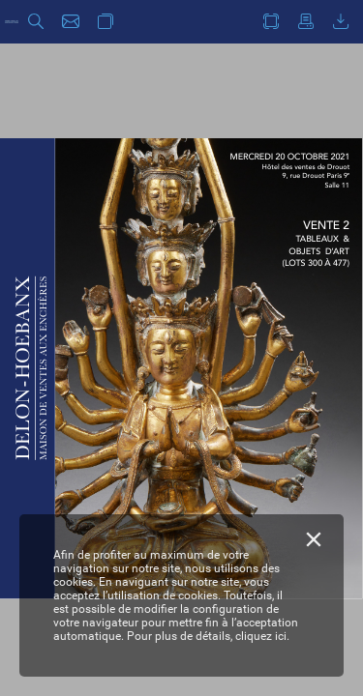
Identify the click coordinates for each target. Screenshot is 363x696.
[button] (35, 22)
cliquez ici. (262, 636)
